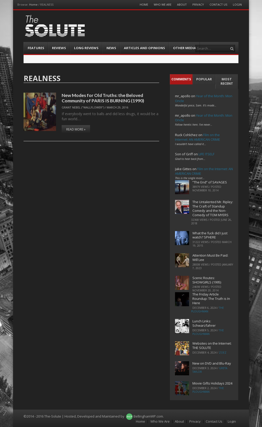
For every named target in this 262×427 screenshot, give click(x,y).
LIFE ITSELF (206, 154)
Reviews (59, 48)
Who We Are (162, 4)
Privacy (198, 4)
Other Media (184, 48)
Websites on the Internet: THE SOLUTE (212, 345)
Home (33, 4)
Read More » (75, 129)
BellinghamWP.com (148, 416)
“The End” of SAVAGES (209, 182)
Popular (204, 79)
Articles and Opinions (144, 48)
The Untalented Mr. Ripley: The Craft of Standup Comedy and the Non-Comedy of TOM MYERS (212, 208)
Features (36, 48)
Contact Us (218, 4)
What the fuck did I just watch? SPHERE (209, 235)
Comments (181, 79)
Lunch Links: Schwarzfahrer (204, 323)
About (182, 4)
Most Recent (227, 81)
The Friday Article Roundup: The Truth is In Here (211, 298)
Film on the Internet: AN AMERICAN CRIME (197, 137)
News (111, 48)
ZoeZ (222, 352)
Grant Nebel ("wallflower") (83, 107)
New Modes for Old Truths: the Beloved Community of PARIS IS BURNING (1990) (103, 97)
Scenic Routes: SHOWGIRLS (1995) (206, 280)
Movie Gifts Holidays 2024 (212, 383)
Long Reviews (86, 48)
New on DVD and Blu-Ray (211, 363)
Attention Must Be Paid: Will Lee (210, 257)
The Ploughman (207, 309)
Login (237, 4)
